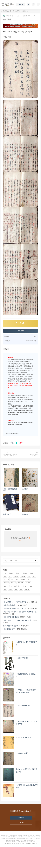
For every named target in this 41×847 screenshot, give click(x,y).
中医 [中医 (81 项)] (5, 573)
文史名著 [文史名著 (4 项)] (6, 586)
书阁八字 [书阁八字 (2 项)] (18, 573)
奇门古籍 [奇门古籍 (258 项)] (6, 582)
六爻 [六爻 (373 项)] (29, 576)
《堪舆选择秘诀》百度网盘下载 (14, 608)
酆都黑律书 (34, 455)
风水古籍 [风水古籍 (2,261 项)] (27, 589)
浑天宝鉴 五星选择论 (10, 626)
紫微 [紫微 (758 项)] (16, 589)
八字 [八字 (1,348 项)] (5, 576)
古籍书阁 (11, 11)
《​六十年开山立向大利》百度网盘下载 (17, 620)
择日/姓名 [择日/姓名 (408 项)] (20, 582)
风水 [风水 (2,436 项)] (21, 589)
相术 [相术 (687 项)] (19, 586)
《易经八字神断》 (9, 605)
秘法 (5, 349)
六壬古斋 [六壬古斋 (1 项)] (16, 576)
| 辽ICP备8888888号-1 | (30, 843)
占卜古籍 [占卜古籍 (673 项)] (6, 579)
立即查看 (21, 817)
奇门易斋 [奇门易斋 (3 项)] (13, 582)
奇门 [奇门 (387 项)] (29, 579)
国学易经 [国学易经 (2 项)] (23, 579)
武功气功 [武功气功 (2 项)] (13, 586)
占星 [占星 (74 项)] (12, 579)
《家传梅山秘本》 (9, 629)
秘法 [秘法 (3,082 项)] (5, 589)
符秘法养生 (15, 433)
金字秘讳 (25, 489)
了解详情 (21, 822)
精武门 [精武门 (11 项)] (10, 589)
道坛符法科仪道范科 (10, 455)
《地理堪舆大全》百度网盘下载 (14, 602)
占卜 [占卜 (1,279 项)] (34, 576)
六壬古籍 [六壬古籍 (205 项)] (23, 576)
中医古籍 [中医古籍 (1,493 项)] (11, 573)
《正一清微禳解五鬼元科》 (10, 490)
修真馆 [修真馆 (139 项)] (31, 573)
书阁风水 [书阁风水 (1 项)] (25, 573)
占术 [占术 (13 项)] (17, 579)
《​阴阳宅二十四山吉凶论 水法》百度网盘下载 (20, 612)
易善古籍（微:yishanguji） (11, 16)
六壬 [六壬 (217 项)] (10, 576)
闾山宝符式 (7, 514)
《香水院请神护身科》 (11, 617)
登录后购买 (21, 330)
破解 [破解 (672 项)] (31, 586)
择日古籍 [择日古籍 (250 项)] (28, 582)
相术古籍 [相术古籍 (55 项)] (25, 586)
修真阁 (17, 11)
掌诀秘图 (25, 514)
